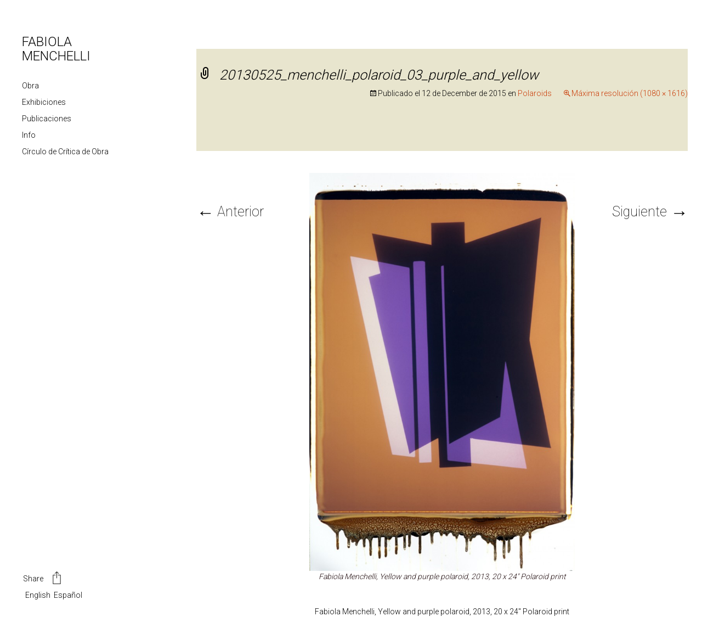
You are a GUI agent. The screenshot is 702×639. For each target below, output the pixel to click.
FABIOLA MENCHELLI (56, 49)
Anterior (230, 212)
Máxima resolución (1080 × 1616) (629, 93)
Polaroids (535, 93)
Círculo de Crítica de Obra (65, 151)
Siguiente (650, 212)
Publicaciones (46, 118)
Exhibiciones (44, 102)
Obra (30, 85)
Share (43, 579)
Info (29, 135)
